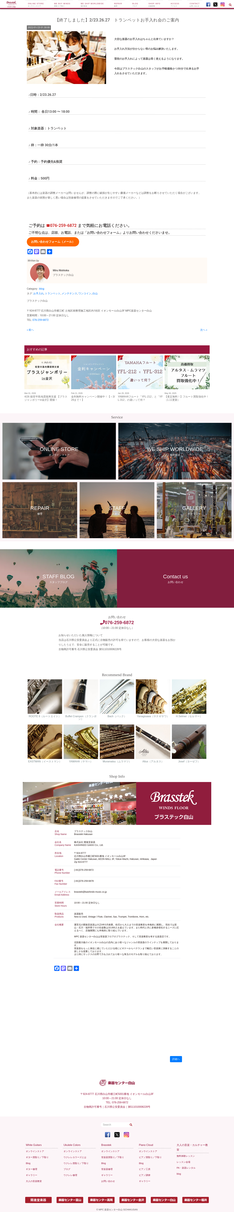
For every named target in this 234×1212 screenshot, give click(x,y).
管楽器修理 (107, 1169)
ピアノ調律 (144, 1175)
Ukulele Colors (72, 1145)
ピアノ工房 (144, 1169)
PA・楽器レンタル (186, 1168)
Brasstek (106, 1145)
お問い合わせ (108, 1181)
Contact (195, 5)
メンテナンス (69, 293)
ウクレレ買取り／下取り (76, 1163)
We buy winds (62, 5)
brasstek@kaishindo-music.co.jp (90, 892)
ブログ (67, 1169)
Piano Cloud (146, 1145)
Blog (135, 5)
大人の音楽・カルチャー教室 (192, 1147)
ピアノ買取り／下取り (150, 1157)
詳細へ (176, 1059)
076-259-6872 (40, 319)
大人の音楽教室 (34, 1181)
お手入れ (38, 293)
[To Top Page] (11, 4)
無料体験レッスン (186, 1156)
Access (175, 5)
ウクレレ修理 (70, 1175)
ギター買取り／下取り (37, 1157)
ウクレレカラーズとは (75, 1157)
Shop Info (154, 5)
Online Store (36, 5)
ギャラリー (31, 1175)
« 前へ (30, 329)
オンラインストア (35, 1151)
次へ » (203, 329)
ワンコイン (84, 293)
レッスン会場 (183, 1162)
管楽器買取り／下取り (112, 1157)
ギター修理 (31, 1169)
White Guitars (34, 1145)
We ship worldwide (92, 5)
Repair (118, 5)
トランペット (52, 293)
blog (41, 288)
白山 (95, 293)
